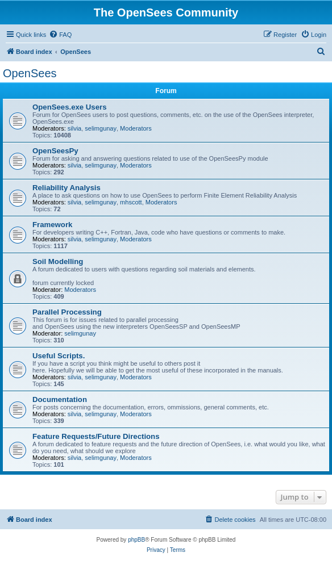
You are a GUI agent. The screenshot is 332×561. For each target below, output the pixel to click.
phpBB (136, 540)
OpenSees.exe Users (69, 107)
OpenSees (30, 73)
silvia (74, 128)
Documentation (59, 399)
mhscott (131, 202)
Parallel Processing (67, 312)
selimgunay (101, 128)
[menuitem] (60, 34)
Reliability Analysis (66, 187)
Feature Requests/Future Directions (96, 436)
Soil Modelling (57, 261)
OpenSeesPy (55, 150)
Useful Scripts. (58, 355)
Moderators (136, 128)
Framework (52, 224)
